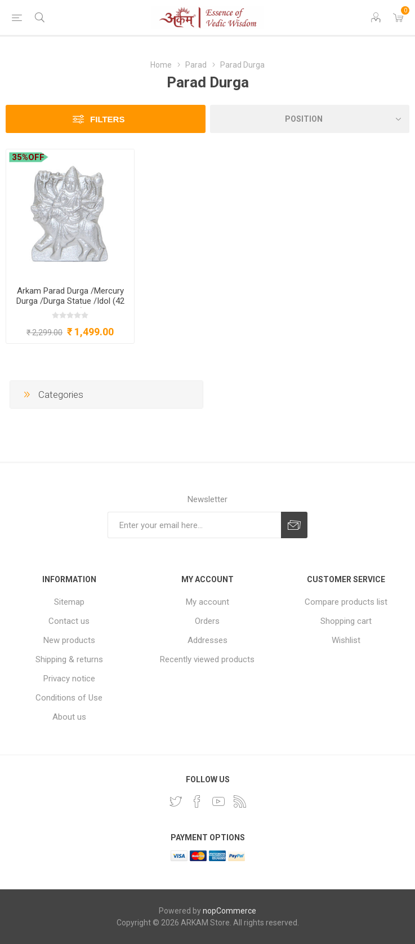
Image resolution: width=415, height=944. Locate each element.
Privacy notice (69, 678)
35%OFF (28, 157)
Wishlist (346, 640)
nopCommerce (229, 910)
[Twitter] (176, 801)
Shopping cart (346, 621)
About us (69, 717)
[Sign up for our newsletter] (194, 525)
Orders (207, 621)
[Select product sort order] (310, 119)
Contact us (69, 621)
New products (69, 640)
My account (207, 602)
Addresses (207, 640)
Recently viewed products (207, 659)
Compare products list (346, 602)
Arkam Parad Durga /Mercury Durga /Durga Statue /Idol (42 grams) (70, 301)
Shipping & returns (69, 659)
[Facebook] (197, 801)
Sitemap (69, 602)
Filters (107, 119)
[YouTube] (218, 801)
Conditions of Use (68, 698)
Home (161, 64)
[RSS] (240, 801)
